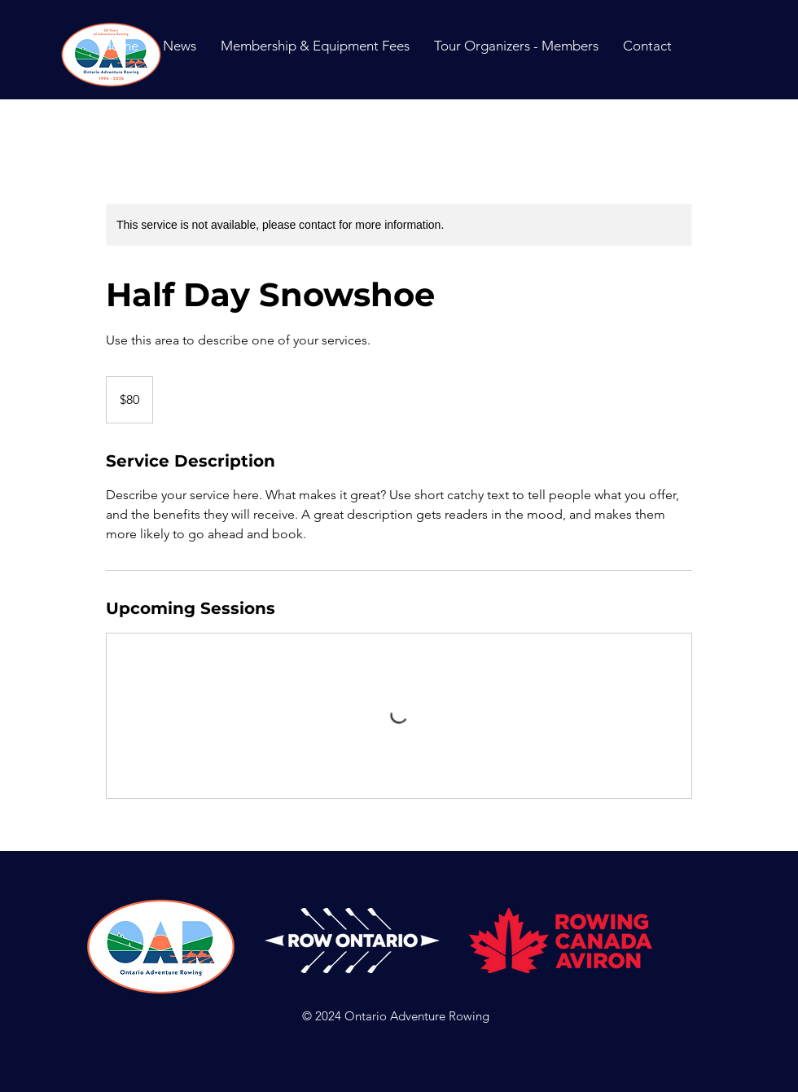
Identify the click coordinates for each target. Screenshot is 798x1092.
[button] (647, 45)
